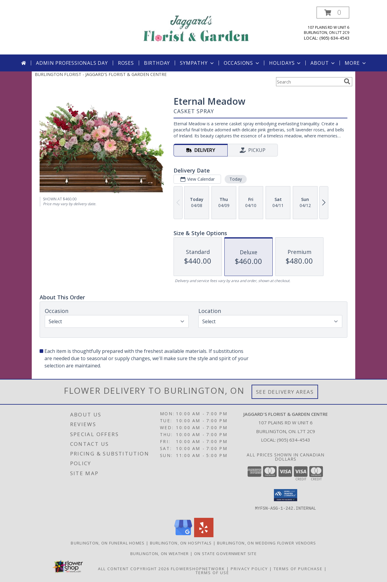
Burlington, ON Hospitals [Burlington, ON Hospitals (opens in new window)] (181, 543)
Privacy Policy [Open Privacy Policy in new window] (249, 568)
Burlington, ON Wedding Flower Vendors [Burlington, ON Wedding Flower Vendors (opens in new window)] (266, 543)
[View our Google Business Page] (183, 535)
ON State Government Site (225, 553)
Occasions (242, 63)
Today (235, 179)
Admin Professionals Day (72, 63)
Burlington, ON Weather (159, 553)
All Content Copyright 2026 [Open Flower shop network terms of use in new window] (133, 568)
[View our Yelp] (203, 535)
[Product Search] (308, 81)
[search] (347, 81)
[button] (333, 12)
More (356, 63)
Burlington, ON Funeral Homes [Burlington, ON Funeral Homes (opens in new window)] (108, 543)
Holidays (285, 63)
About (323, 63)
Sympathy (197, 63)
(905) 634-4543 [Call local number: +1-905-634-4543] (334, 38)
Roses (126, 63)
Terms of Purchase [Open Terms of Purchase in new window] (298, 568)
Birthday (157, 63)
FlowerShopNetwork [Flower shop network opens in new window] (198, 568)
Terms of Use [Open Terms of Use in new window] (212, 572)
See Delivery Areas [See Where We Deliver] (285, 391)
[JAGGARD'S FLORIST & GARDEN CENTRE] (196, 27)
